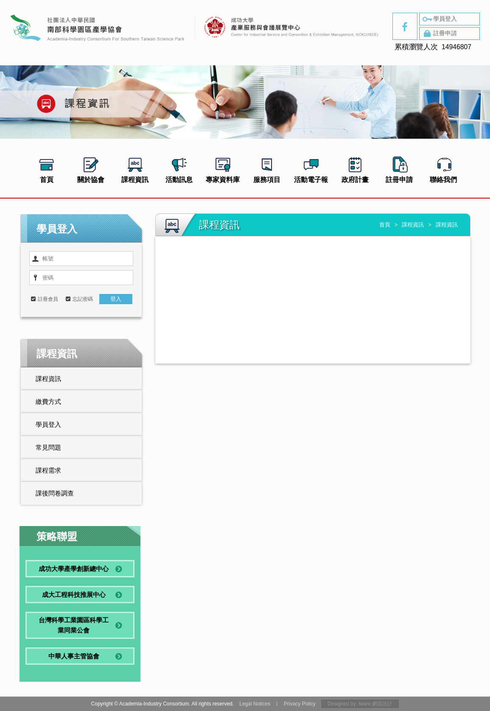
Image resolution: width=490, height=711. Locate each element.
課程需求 (48, 470)
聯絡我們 (443, 168)
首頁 (46, 168)
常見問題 (48, 447)
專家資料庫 (223, 168)
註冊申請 (439, 33)
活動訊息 (179, 168)
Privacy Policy (300, 704)
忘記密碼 (83, 299)
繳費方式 (48, 401)
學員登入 (439, 19)
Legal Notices (254, 704)
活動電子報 (311, 168)
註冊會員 (48, 299)
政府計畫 (355, 168)
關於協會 (90, 168)
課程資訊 (134, 168)
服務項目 (266, 168)
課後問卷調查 (55, 493)
